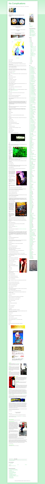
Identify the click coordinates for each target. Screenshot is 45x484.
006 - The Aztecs (31, 70)
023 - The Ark (31, 84)
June (30, 57)
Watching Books (31, 252)
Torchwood (31, 246)
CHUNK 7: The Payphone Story (33, 35)
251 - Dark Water (31, 120)
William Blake (31, 257)
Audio (30, 141)
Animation (31, 137)
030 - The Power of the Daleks (32, 89)
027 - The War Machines (32, 87)
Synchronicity (31, 227)
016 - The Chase (31, 78)
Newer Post (10, 464)
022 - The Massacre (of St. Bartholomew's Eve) (32, 83)
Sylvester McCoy (31, 226)
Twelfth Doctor (31, 249)
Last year (11, 91)
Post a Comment (11, 463)
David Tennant (31, 158)
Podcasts (30, 209)
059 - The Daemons (31, 101)
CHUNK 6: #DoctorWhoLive (32, 34)
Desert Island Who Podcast (32, 161)
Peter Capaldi (31, 206)
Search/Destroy (31, 217)
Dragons (30, 171)
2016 (30, 39)
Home (18, 464)
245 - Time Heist (31, 115)
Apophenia (31, 138)
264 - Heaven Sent (31, 130)
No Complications (17, 3)
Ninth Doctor (31, 201)
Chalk (30, 149)
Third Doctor (31, 243)
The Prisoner (31, 240)
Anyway (13, 72)
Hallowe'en (31, 186)
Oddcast (30, 203)
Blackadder (31, 145)
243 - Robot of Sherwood (32, 114)
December (31, 42)
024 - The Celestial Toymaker (32, 85)
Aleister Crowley (31, 134)
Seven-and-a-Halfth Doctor (32, 218)
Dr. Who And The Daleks (32, 170)
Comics (30, 152)
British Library (31, 147)
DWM (30, 173)
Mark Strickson (31, 196)
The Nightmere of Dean (32, 239)
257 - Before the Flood (32, 125)
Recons (30, 211)
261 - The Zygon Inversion (32, 128)
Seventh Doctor (31, 219)
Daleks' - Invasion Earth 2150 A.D (33, 156)
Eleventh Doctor (31, 175)
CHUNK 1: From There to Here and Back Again (33, 29)
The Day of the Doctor (32, 233)
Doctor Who (31, 163)
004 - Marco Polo (31, 69)
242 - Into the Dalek (31, 113)
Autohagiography (31, 142)
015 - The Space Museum (32, 77)
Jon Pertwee (31, 191)
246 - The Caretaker (31, 116)
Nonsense (31, 202)
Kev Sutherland (31, 193)
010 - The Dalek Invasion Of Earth (33, 73)
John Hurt (31, 190)
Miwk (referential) (11, 473)
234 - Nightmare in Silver (32, 111)
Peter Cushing (31, 207)
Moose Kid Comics (31, 199)
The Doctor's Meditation (32, 234)
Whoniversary (13, 460)
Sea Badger (31, 216)
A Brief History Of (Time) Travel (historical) (13, 469)
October (31, 44)
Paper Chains (31, 204)
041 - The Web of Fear (32, 98)
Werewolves (31, 253)
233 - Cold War (31, 110)
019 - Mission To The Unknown (32, 80)
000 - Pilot (31, 66)
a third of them (16, 89)
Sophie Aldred (31, 221)
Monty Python (31, 198)
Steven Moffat (31, 224)
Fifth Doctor (31, 178)
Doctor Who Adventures (32, 164)
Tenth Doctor (31, 230)
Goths (30, 183)
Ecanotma (31, 174)
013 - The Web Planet (32, 76)
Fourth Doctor (31, 181)
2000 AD (30, 105)
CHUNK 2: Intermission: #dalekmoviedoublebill (32, 30)
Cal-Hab (16, 319)
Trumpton (31, 248)
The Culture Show (31, 232)
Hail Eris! (30, 185)
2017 (30, 38)
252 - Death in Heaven (32, 121)
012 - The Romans (31, 75)
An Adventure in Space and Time (33, 135)
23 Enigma (31, 108)
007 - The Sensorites (32, 71)
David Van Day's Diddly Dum (32, 159)
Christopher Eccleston (32, 150)
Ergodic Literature (31, 176)
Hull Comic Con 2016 (32, 189)
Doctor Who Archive (31, 166)
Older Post (26, 464)
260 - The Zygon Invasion (32, 127)
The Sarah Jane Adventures (32, 241)
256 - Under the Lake (32, 124)
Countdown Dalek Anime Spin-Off (33, 154)
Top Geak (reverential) (11, 477)
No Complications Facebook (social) (12, 474)
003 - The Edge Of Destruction (32, 68)
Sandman (31, 214)
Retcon (30, 212)
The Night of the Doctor (32, 238)
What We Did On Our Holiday (32, 254)
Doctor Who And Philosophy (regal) (12, 472)
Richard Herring (16, 363)
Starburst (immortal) (11, 476)
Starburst (30, 222)
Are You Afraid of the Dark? (32, 139)
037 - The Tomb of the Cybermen (33, 94)
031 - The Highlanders (32, 90)
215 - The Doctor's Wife (32, 106)
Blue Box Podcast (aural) (11, 471)
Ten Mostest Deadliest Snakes (32, 229)
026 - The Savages (31, 86)
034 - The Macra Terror (32, 92)
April (30, 59)
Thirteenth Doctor (31, 244)
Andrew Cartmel (31, 136)
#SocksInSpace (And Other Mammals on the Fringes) (33, 53)
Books (30, 146)
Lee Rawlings (31, 194)
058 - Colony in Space (32, 100)
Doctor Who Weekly (31, 168)
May (30, 58)
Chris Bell (16, 226)
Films (30, 179)
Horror (30, 188)
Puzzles (30, 210)
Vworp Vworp (31, 251)
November (31, 43)
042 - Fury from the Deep (32, 99)
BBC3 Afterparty (31, 144)
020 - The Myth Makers (32, 81)
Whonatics (11, 460)
